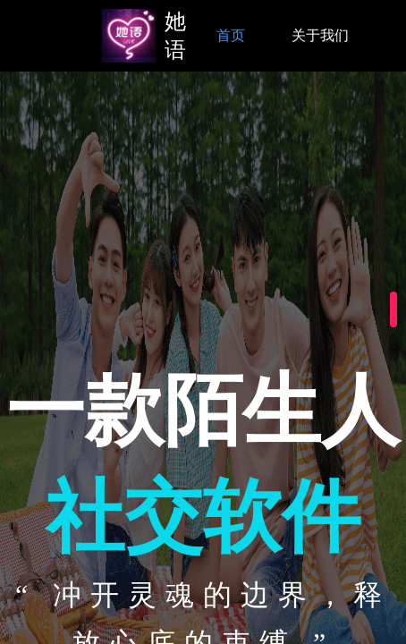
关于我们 (320, 35)
